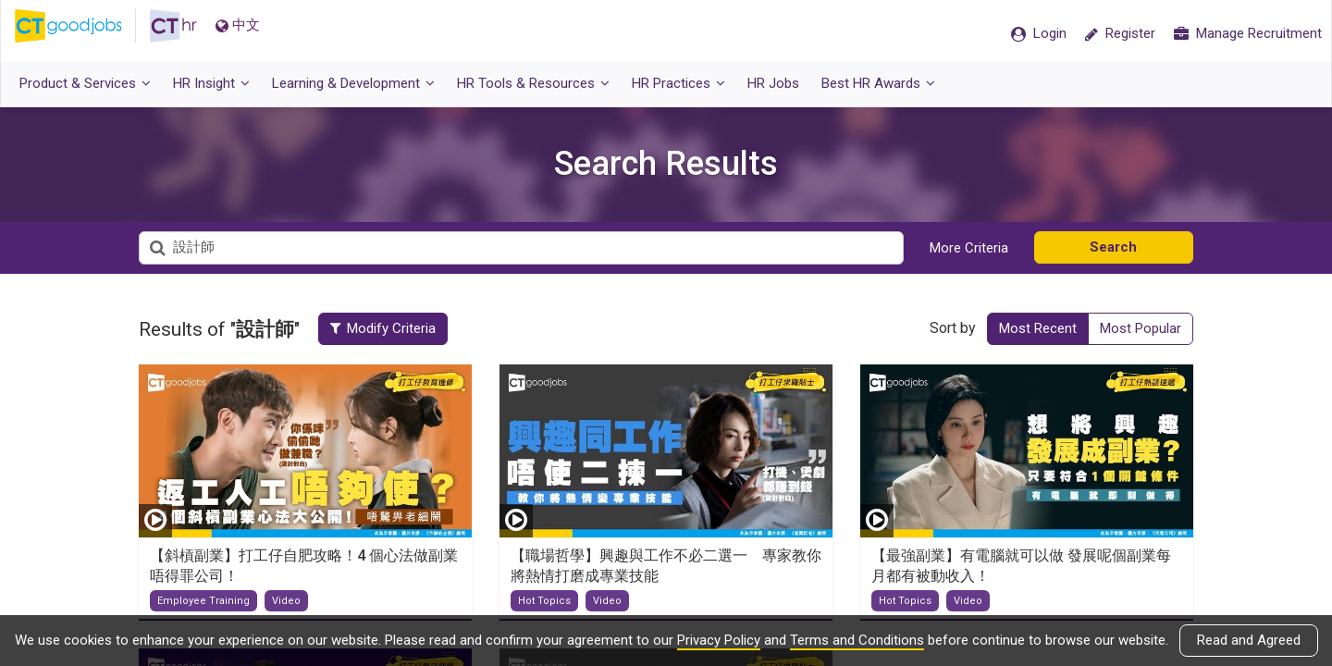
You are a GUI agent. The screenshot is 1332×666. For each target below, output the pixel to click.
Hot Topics (544, 601)
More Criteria (969, 248)
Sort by (953, 328)
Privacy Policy (718, 640)
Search (1113, 247)
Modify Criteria (394, 328)
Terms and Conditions (857, 640)
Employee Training (203, 601)
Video (286, 601)
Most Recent (1038, 328)
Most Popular (1140, 328)
